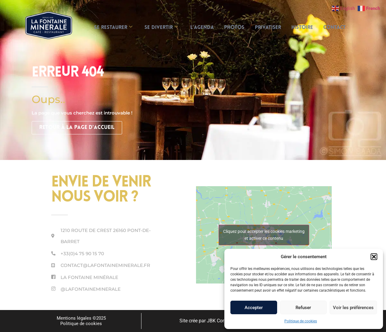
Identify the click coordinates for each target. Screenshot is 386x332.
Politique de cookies (300, 321)
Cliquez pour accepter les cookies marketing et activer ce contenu (264, 235)
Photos (234, 27)
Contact (339, 27)
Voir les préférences (353, 307)
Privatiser (269, 27)
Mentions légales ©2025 (81, 318)
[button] (374, 257)
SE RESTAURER (108, 27)
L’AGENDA (200, 27)
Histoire (305, 27)
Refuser (303, 307)
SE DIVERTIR (158, 27)
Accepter (254, 307)
